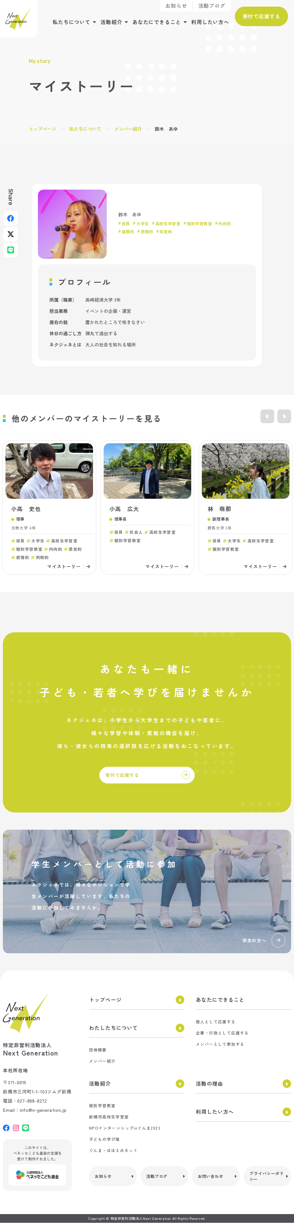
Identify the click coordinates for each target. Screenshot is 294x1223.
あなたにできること (155, 21)
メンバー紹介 (128, 128)
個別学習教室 (102, 1106)
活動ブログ (212, 5)
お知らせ (176, 5)
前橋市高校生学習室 (109, 1117)
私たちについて (70, 21)
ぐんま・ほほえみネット (113, 1151)
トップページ (42, 128)
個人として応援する (216, 1022)
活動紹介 (110, 21)
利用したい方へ (209, 21)
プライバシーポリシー (266, 1176)
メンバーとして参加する (220, 1044)
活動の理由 (209, 1084)
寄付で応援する (261, 16)
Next (284, 416)
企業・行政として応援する (222, 1033)
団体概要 (98, 1050)
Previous (266, 416)
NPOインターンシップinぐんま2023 (124, 1128)
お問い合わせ (210, 1177)
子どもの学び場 (104, 1140)
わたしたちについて (113, 1028)
